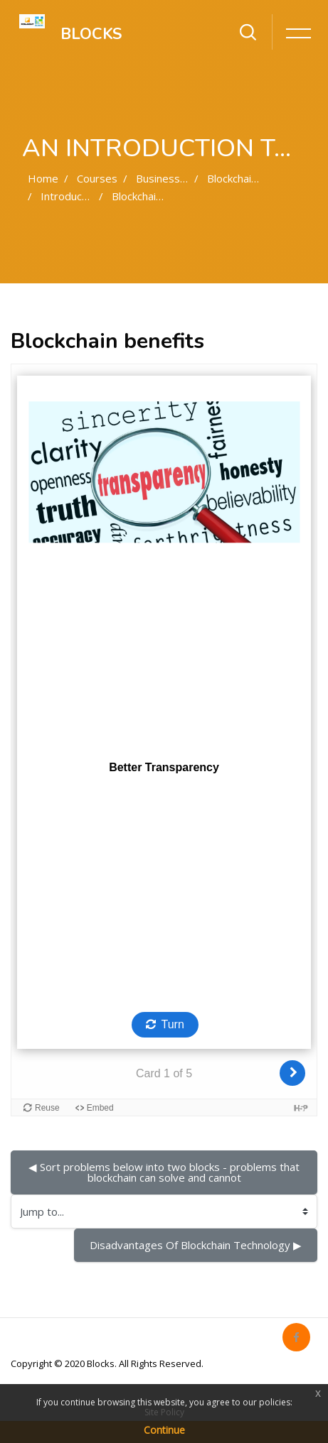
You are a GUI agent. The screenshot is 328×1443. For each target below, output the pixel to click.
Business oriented (181, 178)
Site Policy (164, 1412)
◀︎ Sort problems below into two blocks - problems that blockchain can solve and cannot (165, 1172)
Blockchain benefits (159, 196)
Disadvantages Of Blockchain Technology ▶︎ (196, 1245)
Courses (97, 178)
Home (43, 178)
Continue (164, 1430)
